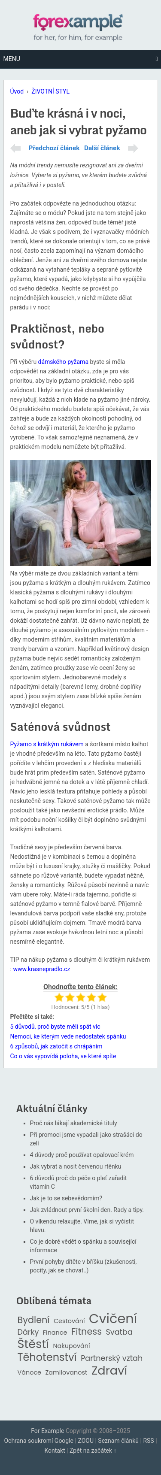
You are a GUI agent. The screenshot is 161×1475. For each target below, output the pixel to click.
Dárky (28, 1332)
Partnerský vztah (112, 1358)
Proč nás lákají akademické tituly (73, 1123)
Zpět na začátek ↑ (93, 1450)
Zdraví (109, 1371)
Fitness (86, 1332)
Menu (11, 58)
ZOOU (86, 1440)
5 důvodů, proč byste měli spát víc (55, 1026)
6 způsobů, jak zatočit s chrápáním (56, 1046)
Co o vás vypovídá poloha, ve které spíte (63, 1056)
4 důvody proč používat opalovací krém (82, 1154)
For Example (47, 1430)
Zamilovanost (67, 1372)
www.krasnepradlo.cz (41, 969)
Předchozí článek (54, 148)
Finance (55, 1332)
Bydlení (34, 1320)
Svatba (119, 1332)
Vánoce (30, 1372)
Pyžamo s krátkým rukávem (47, 744)
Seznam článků (118, 1440)
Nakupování (71, 1346)
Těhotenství (47, 1357)
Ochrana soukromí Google (38, 1440)
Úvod (17, 91)
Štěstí (33, 1344)
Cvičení (113, 1319)
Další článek (102, 148)
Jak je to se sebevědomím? (66, 1198)
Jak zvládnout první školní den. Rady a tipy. (87, 1209)
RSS (148, 1440)
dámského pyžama (63, 361)
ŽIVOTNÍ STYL (50, 91)
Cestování (69, 1321)
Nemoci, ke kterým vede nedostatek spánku (68, 1036)
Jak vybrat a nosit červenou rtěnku (76, 1166)
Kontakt (54, 1450)
